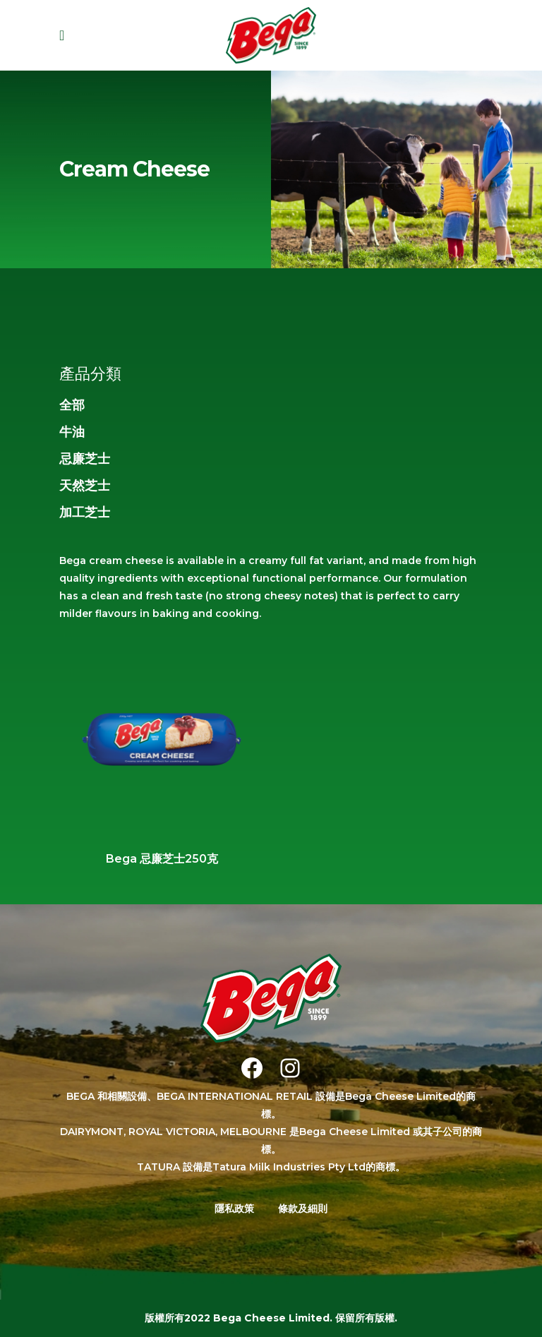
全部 (72, 405)
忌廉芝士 (84, 459)
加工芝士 (84, 512)
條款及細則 (302, 1208)
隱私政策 (234, 1208)
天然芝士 (84, 485)
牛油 (72, 432)
